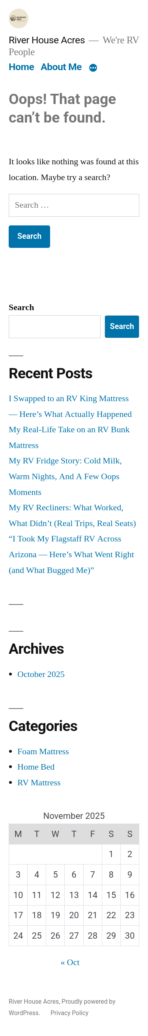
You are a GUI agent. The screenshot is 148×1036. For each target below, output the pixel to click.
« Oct (70, 962)
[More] (93, 68)
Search (21, 307)
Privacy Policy (69, 1013)
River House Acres (47, 40)
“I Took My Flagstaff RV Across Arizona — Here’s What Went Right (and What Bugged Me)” (71, 554)
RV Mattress (39, 782)
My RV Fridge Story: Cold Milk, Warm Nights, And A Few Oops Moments (65, 476)
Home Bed (35, 766)
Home (21, 67)
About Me (61, 67)
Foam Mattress (43, 751)
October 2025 (41, 674)
